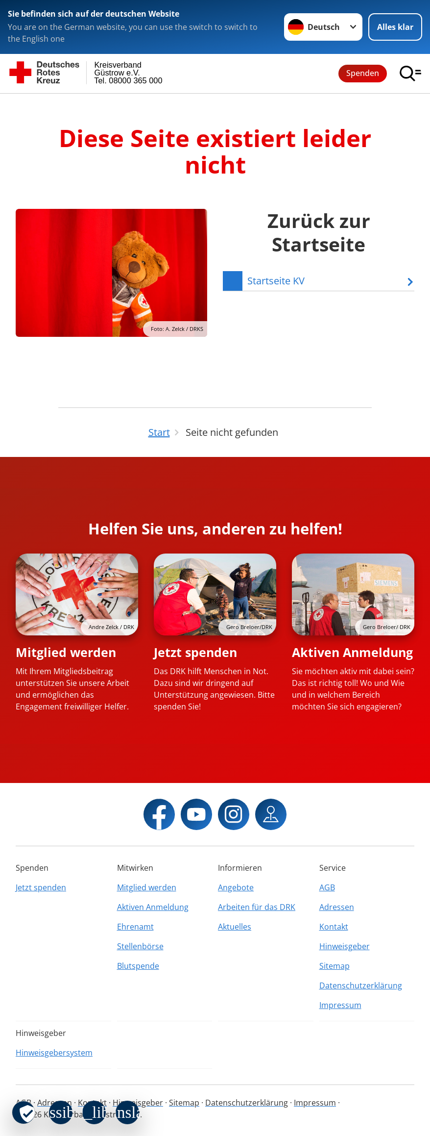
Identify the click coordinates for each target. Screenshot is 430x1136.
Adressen (336, 907)
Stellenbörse (140, 946)
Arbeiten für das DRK (256, 907)
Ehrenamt (135, 926)
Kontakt (333, 926)
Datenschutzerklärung (360, 985)
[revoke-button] (23, 1112)
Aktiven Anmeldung (352, 652)
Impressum (340, 1005)
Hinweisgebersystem (54, 1052)
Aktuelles (234, 926)
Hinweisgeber (344, 946)
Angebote (236, 887)
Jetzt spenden (195, 652)
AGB (327, 887)
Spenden (362, 73)
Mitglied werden (66, 652)
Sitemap (334, 965)
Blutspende (138, 965)
